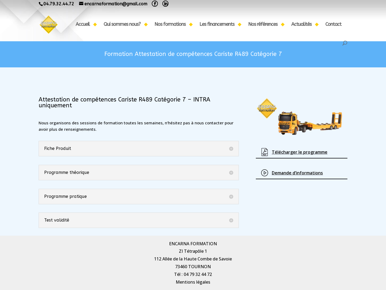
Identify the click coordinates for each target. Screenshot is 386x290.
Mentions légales (193, 282)
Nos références (262, 24)
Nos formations (170, 24)
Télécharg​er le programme (299, 152)
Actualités (301, 24)
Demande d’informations (297, 173)
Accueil (83, 24)
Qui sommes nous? (122, 24)
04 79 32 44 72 (198, 274)
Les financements (216, 24)
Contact (333, 24)
